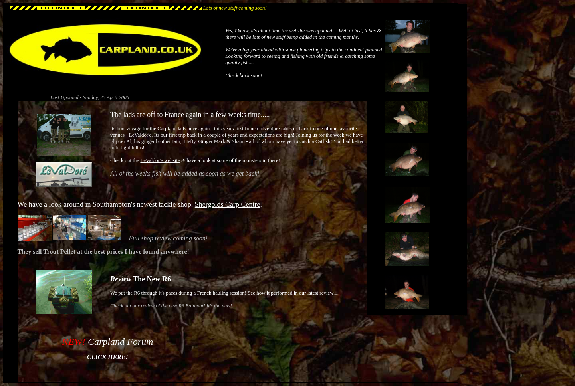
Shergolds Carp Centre (227, 204)
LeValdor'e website (160, 160)
